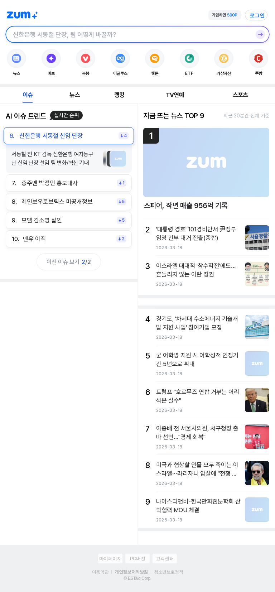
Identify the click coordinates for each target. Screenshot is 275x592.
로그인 (257, 15)
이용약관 (100, 571)
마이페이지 (110, 558)
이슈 (28, 94)
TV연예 (175, 94)
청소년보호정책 (168, 571)
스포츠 (240, 94)
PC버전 (137, 558)
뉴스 (74, 94)
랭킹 (119, 94)
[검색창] (128, 34)
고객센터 (165, 558)
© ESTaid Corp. (137, 578)
